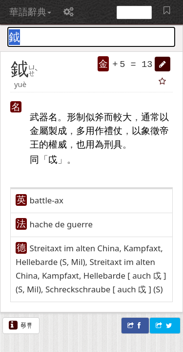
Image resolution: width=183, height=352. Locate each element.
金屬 (39, 130)
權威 (57, 144)
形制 (76, 116)
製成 (57, 130)
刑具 (113, 144)
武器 (39, 116)
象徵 (150, 130)
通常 (150, 116)
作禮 (104, 130)
